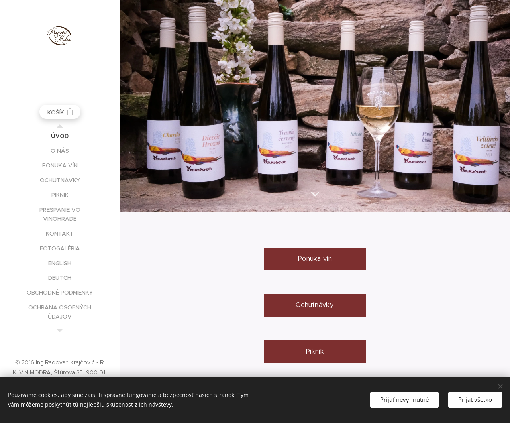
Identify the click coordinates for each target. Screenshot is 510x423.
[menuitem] (59, 136)
